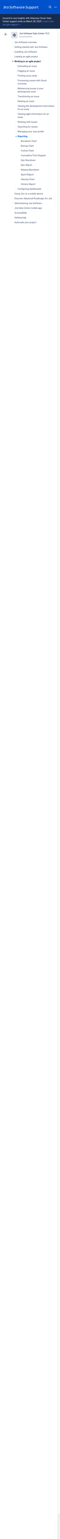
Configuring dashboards (29, 189)
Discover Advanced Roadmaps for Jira (33, 198)
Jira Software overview (25, 42)
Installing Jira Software (25, 52)
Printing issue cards (27, 75)
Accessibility (20, 213)
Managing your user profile (31, 131)
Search (50, 7)
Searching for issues (28, 126)
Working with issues (27, 122)
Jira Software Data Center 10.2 (34, 33)
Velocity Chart (28, 179)
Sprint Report (27, 174)
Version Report (28, 184)
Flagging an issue (26, 71)
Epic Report (26, 165)
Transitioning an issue (28, 96)
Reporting (22, 136)
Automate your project (25, 222)
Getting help (20, 217)
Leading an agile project (26, 56)
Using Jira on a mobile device (28, 193)
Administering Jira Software (28, 203)
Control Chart (27, 150)
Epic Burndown (28, 160)
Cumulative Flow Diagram (33, 155)
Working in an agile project (27, 61)
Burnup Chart (27, 146)
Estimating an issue (27, 66)
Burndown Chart (29, 141)
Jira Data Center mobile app (28, 208)
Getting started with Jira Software (30, 47)
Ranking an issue (26, 101)
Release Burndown (30, 170)
